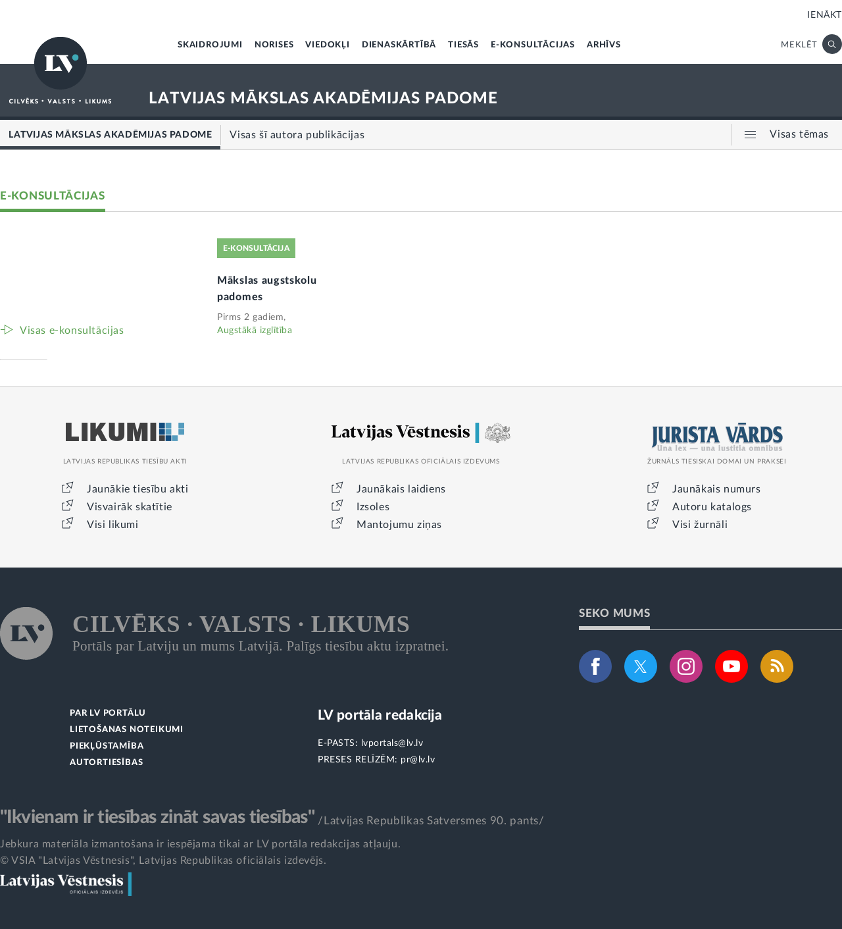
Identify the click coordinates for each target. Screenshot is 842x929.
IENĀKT (824, 15)
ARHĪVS (604, 45)
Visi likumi (113, 524)
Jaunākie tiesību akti (138, 489)
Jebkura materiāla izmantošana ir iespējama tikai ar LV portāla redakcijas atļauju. (200, 844)
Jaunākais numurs (716, 489)
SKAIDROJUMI (210, 45)
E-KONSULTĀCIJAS (533, 45)
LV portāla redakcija (380, 715)
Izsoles (373, 507)
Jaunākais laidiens (401, 489)
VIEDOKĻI (327, 45)
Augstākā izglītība (254, 330)
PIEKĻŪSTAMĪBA (106, 746)
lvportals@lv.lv (392, 743)
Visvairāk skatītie (129, 507)
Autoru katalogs (712, 507)
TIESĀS (463, 45)
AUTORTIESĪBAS (106, 762)
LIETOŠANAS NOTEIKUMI (127, 730)
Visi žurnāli (700, 524)
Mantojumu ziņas (399, 524)
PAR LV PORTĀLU (108, 713)
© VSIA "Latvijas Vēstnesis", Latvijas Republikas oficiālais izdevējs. (163, 860)
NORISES (274, 45)
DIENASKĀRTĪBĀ (399, 45)
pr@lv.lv (418, 759)
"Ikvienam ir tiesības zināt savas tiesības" (157, 817)
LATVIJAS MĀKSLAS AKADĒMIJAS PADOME (323, 99)
